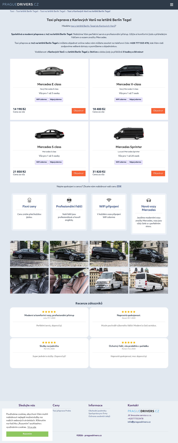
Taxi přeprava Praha (62, 411)
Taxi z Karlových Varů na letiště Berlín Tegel (88, 11)
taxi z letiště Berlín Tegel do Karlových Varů (93, 26)
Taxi (12, 11)
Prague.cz (20, 4)
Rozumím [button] (27, 434)
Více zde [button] (31, 427)
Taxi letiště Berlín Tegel (27, 11)
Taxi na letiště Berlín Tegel (52, 11)
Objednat (79, 111)
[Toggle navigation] (172, 4)
